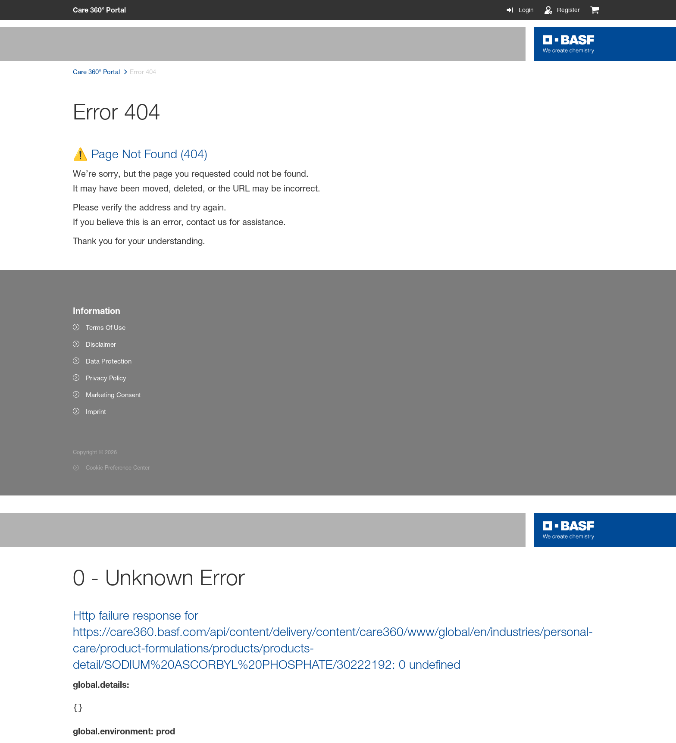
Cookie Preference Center (118, 467)
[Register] (562, 10)
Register (568, 9)
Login (526, 9)
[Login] (520, 10)
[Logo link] (569, 43)
